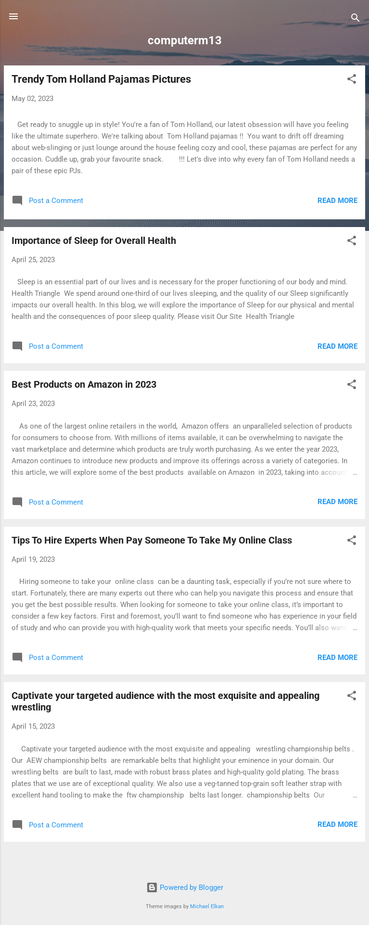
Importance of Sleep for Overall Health (94, 240)
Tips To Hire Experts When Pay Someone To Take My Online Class (152, 540)
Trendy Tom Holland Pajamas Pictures (101, 79)
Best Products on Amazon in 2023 (84, 384)
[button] (351, 80)
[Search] (355, 19)
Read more (337, 200)
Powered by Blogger (184, 887)
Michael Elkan (207, 906)
